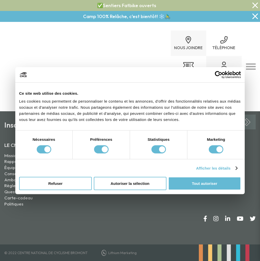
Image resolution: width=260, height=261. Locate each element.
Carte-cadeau (18, 197)
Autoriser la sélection (130, 183)
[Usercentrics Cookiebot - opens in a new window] (218, 74)
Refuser (55, 183)
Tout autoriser (204, 183)
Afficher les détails (213, 168)
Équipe (11, 167)
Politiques (13, 204)
